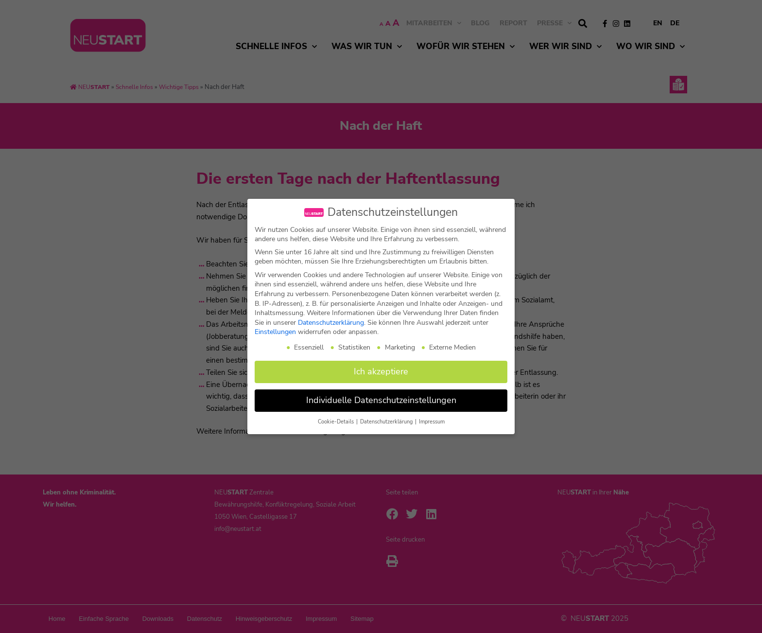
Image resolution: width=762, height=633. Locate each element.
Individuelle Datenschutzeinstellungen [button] (381, 400)
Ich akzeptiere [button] (381, 371)
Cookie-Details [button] (336, 421)
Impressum (432, 421)
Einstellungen (275, 331)
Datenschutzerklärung (331, 322)
